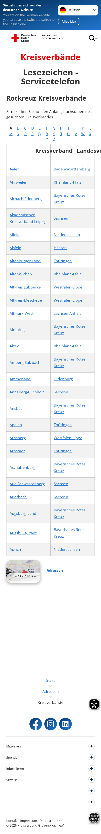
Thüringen (63, 260)
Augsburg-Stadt (23, 533)
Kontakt (12, 821)
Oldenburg (63, 378)
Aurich (15, 549)
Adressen (55, 570)
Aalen (15, 169)
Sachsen (61, 218)
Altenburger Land (25, 260)
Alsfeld (15, 247)
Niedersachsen (67, 234)
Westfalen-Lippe (68, 287)
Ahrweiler (18, 182)
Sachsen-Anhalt (67, 313)
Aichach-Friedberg (26, 198)
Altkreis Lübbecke (25, 287)
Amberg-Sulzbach (25, 362)
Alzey (14, 346)
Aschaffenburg (22, 467)
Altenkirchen (21, 274)
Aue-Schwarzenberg (27, 483)
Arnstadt (17, 451)
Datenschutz (48, 821)
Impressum (28, 821)
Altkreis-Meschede (26, 300)
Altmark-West (22, 313)
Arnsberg (18, 437)
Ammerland (20, 378)
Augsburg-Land (23, 513)
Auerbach (18, 496)
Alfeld (15, 234)
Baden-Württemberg (72, 169)
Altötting (17, 329)
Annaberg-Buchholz (27, 392)
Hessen (60, 247)
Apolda (16, 424)
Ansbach (17, 408)
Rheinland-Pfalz (67, 182)
